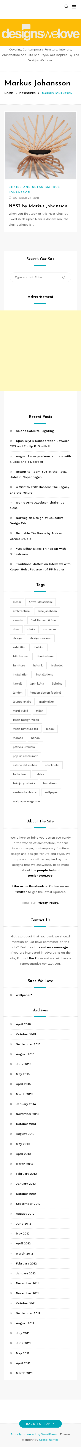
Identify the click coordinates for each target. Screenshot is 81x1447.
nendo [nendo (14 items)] (35, 738)
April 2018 (23, 1024)
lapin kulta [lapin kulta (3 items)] (37, 683)
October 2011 (25, 1303)
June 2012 (23, 1223)
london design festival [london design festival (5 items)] (45, 692)
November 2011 (27, 1293)
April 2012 (23, 1243)
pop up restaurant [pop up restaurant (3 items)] (25, 756)
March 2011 (24, 1373)
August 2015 (25, 1054)
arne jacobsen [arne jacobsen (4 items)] (47, 611)
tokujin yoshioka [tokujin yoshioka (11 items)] (24, 783)
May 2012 (23, 1233)
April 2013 (23, 1154)
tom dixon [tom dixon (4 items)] (50, 783)
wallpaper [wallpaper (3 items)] (51, 792)
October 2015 (26, 1034)
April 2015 (23, 1084)
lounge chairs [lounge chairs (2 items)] (22, 701)
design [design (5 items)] (17, 638)
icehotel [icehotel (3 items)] (57, 665)
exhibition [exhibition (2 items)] (19, 647)
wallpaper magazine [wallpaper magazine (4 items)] (26, 801)
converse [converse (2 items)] (49, 629)
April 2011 (23, 1363)
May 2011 (22, 1353)
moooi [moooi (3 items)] (50, 729)
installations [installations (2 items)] (44, 674)
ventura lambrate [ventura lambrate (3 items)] (25, 792)
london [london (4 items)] (17, 692)
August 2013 (25, 1133)
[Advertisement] (40, 350)
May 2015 (23, 1074)
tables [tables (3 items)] (39, 774)
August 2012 (25, 1213)
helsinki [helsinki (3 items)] (38, 665)
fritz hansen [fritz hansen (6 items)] (21, 656)
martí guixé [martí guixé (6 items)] (20, 710)
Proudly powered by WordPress (34, 1434)
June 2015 (23, 1064)
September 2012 (28, 1203)
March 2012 (24, 1253)
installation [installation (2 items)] (20, 674)
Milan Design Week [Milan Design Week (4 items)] (26, 719)
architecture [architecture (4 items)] (21, 611)
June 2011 (23, 1343)
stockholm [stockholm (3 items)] (52, 765)
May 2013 (23, 1144)
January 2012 (26, 1273)
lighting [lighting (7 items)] (57, 683)
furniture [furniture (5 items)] (19, 665)
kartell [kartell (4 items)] (17, 683)
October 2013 (26, 1124)
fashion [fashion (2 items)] (39, 647)
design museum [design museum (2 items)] (40, 638)
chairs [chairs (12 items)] (31, 629)
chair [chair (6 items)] (16, 629)
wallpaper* (24, 995)
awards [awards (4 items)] (18, 620)
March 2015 (24, 1094)
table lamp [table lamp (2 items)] (20, 774)
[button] (66, 6)
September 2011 (28, 1313)
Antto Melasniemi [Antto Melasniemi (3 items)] (40, 602)
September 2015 (28, 1044)
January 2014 (26, 1104)
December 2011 (27, 1283)
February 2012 (26, 1263)
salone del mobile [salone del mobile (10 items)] (25, 765)
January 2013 (26, 1183)
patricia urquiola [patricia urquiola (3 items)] (24, 747)
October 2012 (26, 1193)
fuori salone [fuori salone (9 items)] (45, 656)
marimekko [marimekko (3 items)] (46, 701)
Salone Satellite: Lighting (35, 431)
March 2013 (24, 1163)
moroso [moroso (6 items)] (18, 738)
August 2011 (25, 1323)
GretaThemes (49, 1439)
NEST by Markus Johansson (38, 206)
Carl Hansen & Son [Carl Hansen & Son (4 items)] (43, 620)
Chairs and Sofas (26, 187)
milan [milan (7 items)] (39, 710)
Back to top (40, 1423)
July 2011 (22, 1333)
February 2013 (26, 1173)
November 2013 (27, 1114)
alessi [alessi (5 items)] (17, 602)
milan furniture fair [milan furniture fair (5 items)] (25, 729)
